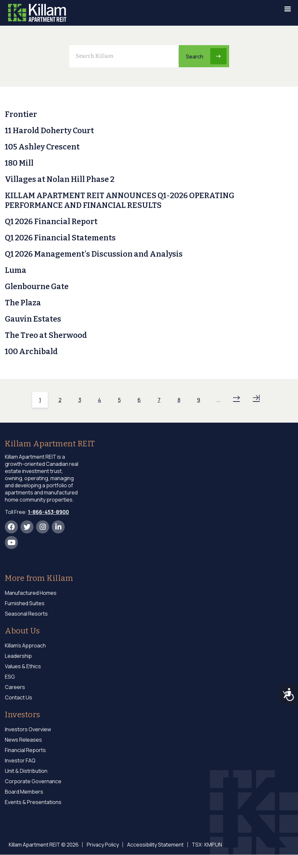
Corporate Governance (33, 781)
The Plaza (23, 302)
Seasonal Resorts (26, 613)
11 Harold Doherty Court (49, 130)
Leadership (18, 655)
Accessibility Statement (154, 844)
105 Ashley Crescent (42, 146)
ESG (10, 676)
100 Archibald (31, 351)
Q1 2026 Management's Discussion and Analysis (94, 254)
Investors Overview (28, 729)
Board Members (24, 791)
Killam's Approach (25, 645)
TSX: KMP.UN (206, 844)
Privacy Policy (102, 844)
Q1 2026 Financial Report (51, 221)
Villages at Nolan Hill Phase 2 (59, 179)
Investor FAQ (20, 760)
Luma (15, 270)
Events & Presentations (33, 802)
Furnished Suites (25, 603)
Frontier (21, 114)
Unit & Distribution (26, 770)
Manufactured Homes (31, 592)
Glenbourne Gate (37, 286)
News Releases (23, 739)
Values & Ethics (23, 666)
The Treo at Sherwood (46, 335)
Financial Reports (25, 750)
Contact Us (18, 697)
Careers (15, 687)
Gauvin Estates (33, 319)
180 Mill (19, 163)
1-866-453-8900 (48, 512)
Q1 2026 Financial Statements (60, 237)
